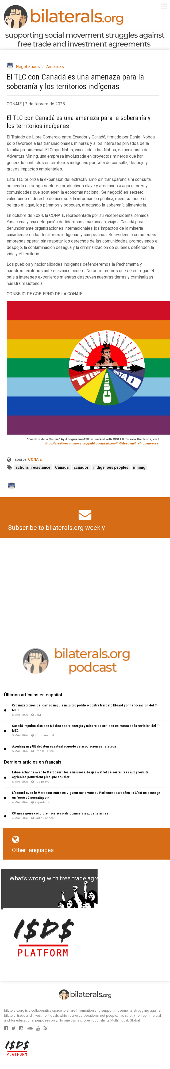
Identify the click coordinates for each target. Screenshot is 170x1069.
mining (139, 467)
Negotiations (28, 66)
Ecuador (81, 467)
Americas (55, 66)
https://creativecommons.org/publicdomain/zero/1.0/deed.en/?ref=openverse (101, 443)
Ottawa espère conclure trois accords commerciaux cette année (60, 813)
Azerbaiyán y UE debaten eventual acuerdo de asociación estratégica (64, 746)
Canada (62, 467)
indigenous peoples (111, 467)
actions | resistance (33, 467)
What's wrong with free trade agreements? (65, 878)
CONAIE (35, 459)
